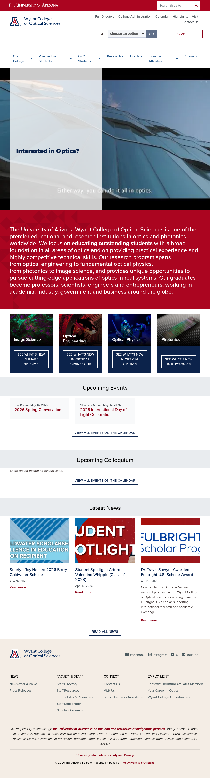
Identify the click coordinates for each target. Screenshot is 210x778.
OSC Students (84, 58)
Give (181, 34)
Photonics (170, 339)
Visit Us (109, 691)
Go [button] (153, 33)
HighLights (180, 17)
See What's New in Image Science (31, 359)
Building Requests (70, 710)
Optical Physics (126, 339)
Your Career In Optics (163, 691)
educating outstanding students (112, 243)
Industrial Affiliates (155, 58)
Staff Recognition (69, 704)
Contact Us (190, 22)
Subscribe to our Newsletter (124, 697)
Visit (195, 17)
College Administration (135, 17)
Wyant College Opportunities (169, 697)
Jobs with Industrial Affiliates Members (175, 684)
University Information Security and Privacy (105, 755)
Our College (18, 58)
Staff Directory (67, 684)
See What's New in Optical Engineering (80, 359)
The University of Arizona (138, 762)
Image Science (27, 339)
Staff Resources (68, 691)
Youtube (192, 655)
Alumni (189, 56)
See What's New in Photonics (179, 361)
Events (135, 56)
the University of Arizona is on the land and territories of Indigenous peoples (109, 729)
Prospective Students (47, 58)
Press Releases (20, 691)
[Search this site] (175, 5)
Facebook (137, 655)
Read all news (105, 632)
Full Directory (104, 17)
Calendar (162, 17)
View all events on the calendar (105, 433)
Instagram (160, 655)
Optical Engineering (74, 339)
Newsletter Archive (23, 684)
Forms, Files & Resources (75, 697)
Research (114, 56)
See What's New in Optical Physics (129, 359)
